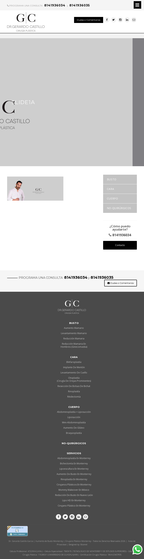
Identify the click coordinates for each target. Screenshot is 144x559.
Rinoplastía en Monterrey (74, 479)
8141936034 (120, 235)
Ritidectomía (74, 396)
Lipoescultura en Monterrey (73, 468)
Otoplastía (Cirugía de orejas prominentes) (74, 379)
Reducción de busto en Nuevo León (74, 495)
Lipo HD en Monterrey (74, 500)
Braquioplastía (74, 433)
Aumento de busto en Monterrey (74, 474)
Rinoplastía (74, 391)
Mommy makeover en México (73, 489)
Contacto (120, 245)
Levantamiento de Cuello (74, 372)
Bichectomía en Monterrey (74, 463)
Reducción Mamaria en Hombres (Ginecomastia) (74, 345)
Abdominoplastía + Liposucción (74, 412)
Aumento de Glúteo (73, 427)
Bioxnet (83, 544)
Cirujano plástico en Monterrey (74, 505)
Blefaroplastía (73, 362)
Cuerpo (112, 198)
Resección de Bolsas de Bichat (74, 386)
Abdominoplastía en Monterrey (74, 458)
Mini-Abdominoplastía (74, 422)
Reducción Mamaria (73, 338)
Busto (111, 179)
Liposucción (74, 417)
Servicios (74, 453)
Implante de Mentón (74, 367)
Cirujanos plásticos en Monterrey (74, 484)
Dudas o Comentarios (88, 19)
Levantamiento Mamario (74, 333)
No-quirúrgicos (119, 208)
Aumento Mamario (74, 328)
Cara (110, 189)
